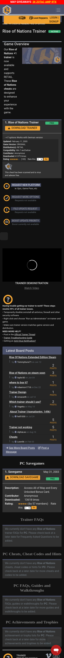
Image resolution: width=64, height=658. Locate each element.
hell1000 (21, 405)
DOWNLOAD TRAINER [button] (22, 128)
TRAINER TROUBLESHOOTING (27, 645)
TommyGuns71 (24, 351)
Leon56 (20, 430)
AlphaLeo (21, 421)
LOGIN (53, 17)
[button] (46, 159)
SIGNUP (54, 21)
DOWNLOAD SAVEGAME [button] (23, 466)
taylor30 (21, 366)
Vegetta (21, 395)
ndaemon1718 (24, 376)
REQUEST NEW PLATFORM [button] (26, 185)
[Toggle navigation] (58, 10)
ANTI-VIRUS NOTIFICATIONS (24, 651)
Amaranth (22, 386)
